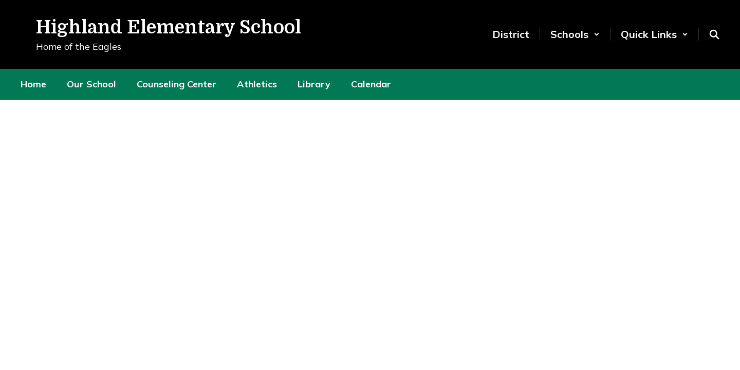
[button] (575, 34)
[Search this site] (714, 34)
